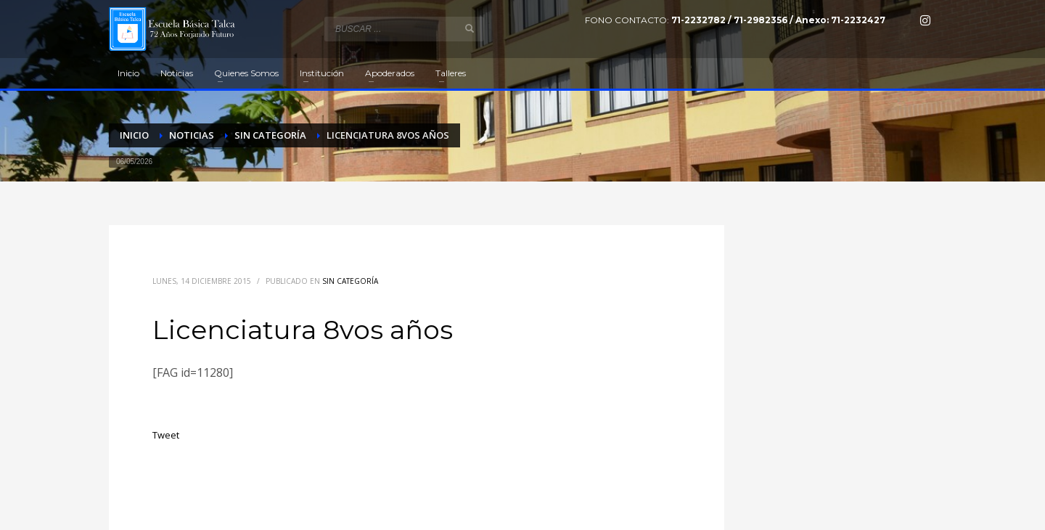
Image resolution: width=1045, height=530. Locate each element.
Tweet (165, 434)
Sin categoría (350, 281)
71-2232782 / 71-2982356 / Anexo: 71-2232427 (778, 20)
